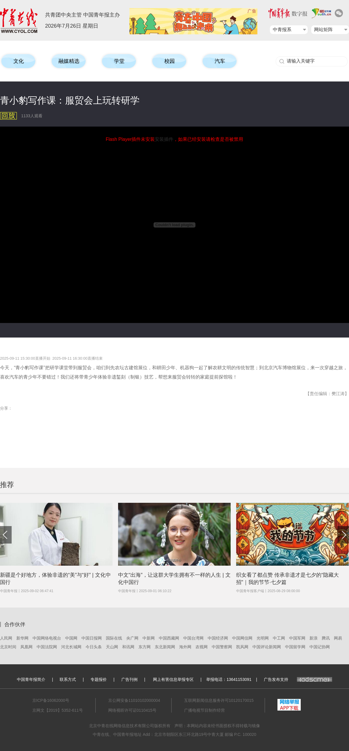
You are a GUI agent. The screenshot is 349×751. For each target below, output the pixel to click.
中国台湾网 (193, 638)
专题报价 (98, 679)
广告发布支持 (298, 679)
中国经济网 (218, 638)
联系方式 (68, 679)
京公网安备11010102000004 (134, 700)
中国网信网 (242, 638)
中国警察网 (222, 647)
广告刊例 (129, 679)
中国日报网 (91, 638)
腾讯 (326, 638)
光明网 (263, 638)
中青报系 (282, 29)
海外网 (185, 647)
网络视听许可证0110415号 (132, 710)
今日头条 (94, 647)
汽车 (220, 61)
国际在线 (114, 638)
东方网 (144, 647)
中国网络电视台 (47, 638)
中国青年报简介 (31, 679)
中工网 (279, 638)
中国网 (71, 638)
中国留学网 (295, 647)
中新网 (149, 638)
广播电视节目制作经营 (204, 710)
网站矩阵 (323, 29)
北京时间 (8, 647)
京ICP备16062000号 (51, 700)
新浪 (313, 638)
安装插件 (164, 139)
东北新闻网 (165, 647)
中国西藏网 (169, 638)
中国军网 (297, 638)
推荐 (7, 485)
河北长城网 (71, 647)
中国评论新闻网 (266, 647)
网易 (338, 638)
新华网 (22, 638)
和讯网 (128, 647)
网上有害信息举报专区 (173, 679)
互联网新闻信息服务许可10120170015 (219, 700)
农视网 (201, 647)
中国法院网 (47, 647)
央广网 (132, 638)
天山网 (112, 647)
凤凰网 (26, 647)
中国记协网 (319, 647)
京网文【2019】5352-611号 (57, 710)
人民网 (6, 638)
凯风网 (242, 647)
